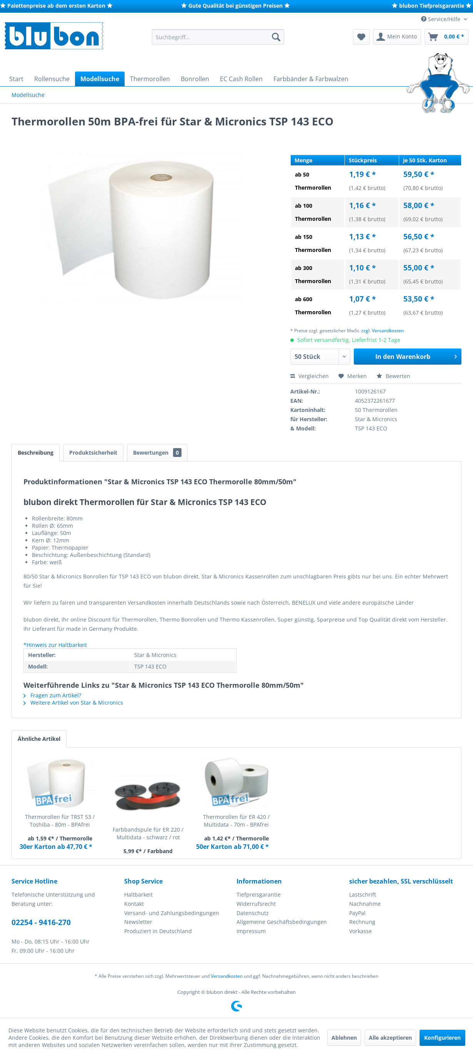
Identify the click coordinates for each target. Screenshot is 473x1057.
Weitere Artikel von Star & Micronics (73, 702)
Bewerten (393, 376)
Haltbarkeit (138, 894)
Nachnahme (365, 903)
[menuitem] (218, 37)
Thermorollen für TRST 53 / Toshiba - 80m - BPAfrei (60, 820)
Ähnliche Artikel (39, 738)
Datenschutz (253, 913)
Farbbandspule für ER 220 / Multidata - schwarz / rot (148, 833)
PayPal (357, 913)
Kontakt (134, 903)
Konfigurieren (442, 1037)
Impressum (251, 931)
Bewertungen (157, 452)
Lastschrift (362, 894)
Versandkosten (227, 976)
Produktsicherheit (93, 452)
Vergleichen (309, 376)
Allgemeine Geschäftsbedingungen (282, 921)
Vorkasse (360, 931)
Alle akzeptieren (390, 1037)
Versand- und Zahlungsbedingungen (171, 913)
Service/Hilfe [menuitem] (441, 19)
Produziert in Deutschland (158, 931)
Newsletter (138, 921)
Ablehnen (344, 1037)
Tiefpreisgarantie (259, 894)
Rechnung (362, 921)
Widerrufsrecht (256, 903)
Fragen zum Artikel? (52, 695)
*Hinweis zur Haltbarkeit (55, 645)
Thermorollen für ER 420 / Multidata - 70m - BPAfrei (236, 820)
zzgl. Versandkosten (382, 330)
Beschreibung (35, 452)
